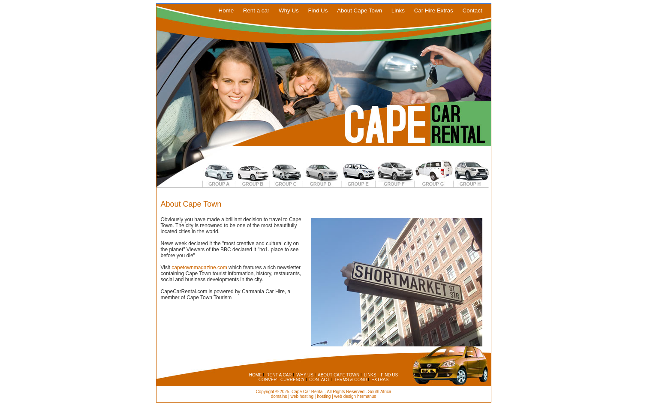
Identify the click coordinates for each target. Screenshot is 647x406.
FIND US (389, 375)
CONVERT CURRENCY (282, 379)
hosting (324, 396)
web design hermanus (355, 396)
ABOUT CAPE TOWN (338, 375)
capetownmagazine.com (199, 268)
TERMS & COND (350, 379)
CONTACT (319, 379)
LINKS (370, 375)
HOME (255, 375)
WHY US (304, 375)
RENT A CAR (279, 375)
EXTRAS (379, 379)
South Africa (379, 391)
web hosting (302, 396)
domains (279, 396)
